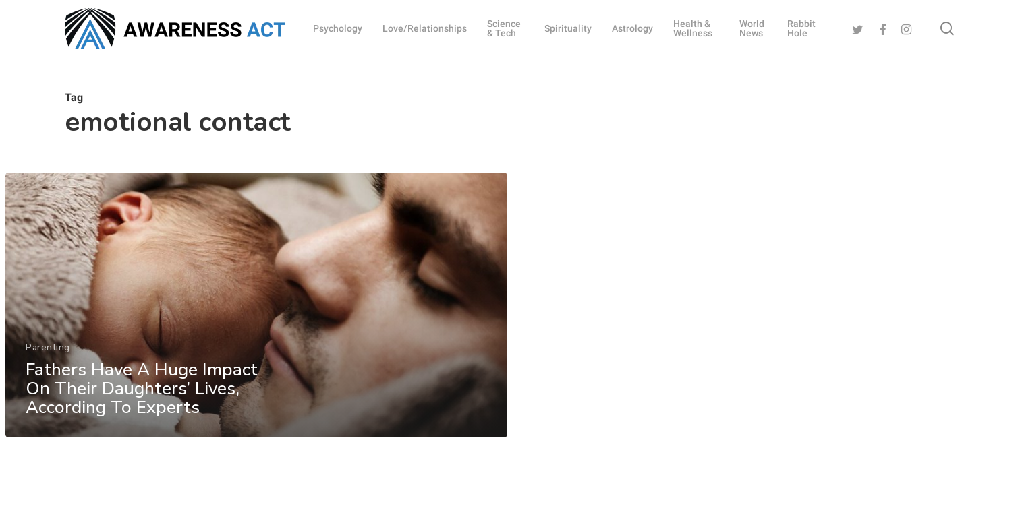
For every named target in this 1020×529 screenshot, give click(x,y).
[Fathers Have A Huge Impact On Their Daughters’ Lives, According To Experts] (256, 311)
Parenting (48, 353)
